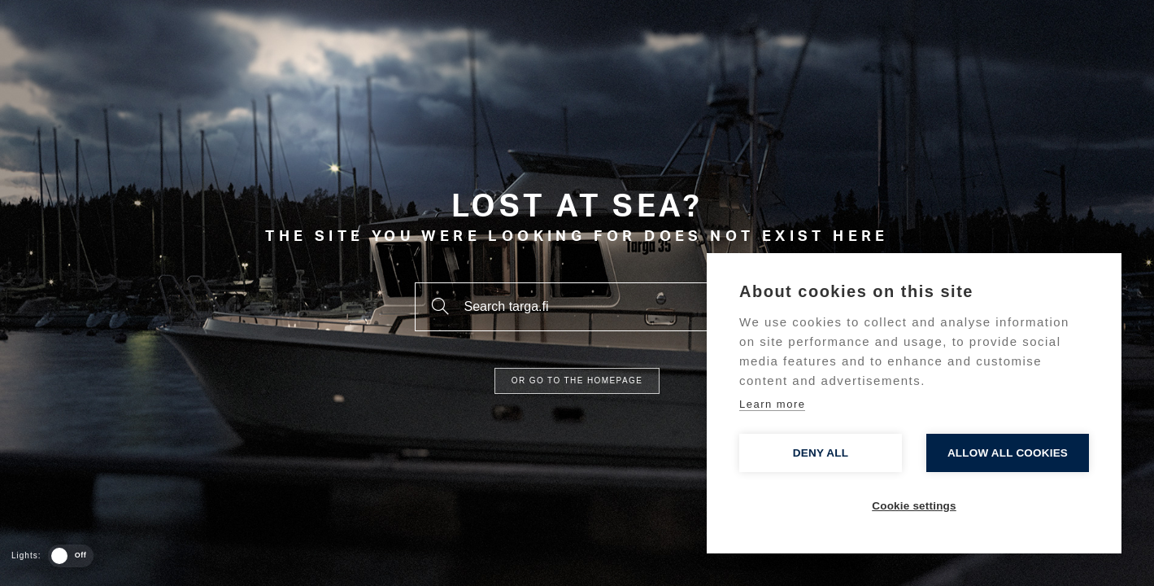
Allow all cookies (1007, 453)
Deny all (820, 453)
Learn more (772, 404)
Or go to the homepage (577, 380)
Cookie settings (914, 506)
